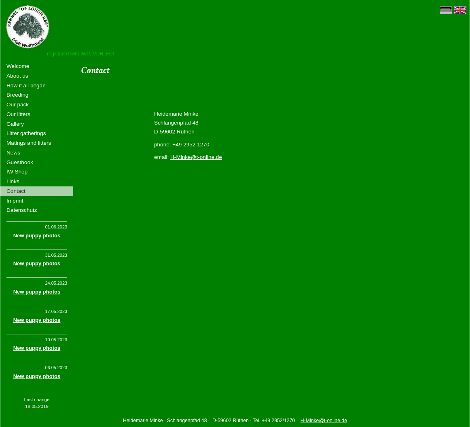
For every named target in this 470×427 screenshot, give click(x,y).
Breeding (17, 95)
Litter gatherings (26, 133)
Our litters (18, 114)
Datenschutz (21, 210)
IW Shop (17, 172)
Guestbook (19, 162)
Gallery (15, 124)
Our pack (17, 104)
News (13, 153)
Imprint (14, 201)
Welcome (17, 66)
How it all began (26, 85)
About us (17, 76)
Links (12, 181)
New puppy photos (37, 236)
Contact (15, 191)
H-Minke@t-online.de (196, 157)
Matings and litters (28, 143)
